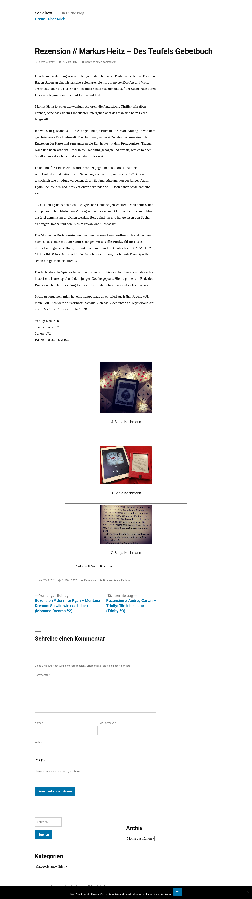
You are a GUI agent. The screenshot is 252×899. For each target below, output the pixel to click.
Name (39, 723)
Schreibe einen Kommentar (101, 61)
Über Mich (56, 19)
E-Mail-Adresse (106, 723)
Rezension (90, 580)
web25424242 (47, 61)
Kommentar (42, 674)
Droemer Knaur (111, 580)
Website (39, 742)
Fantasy (125, 580)
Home (40, 19)
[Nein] (248, 892)
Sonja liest (43, 13)
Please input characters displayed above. (57, 771)
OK (177, 891)
